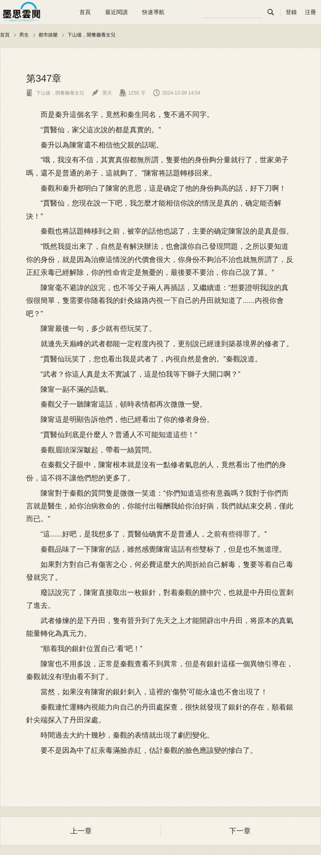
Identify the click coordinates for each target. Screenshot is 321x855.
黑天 (102, 93)
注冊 (310, 12)
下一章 (240, 831)
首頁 (85, 12)
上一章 (81, 831)
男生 (24, 35)
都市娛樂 (48, 35)
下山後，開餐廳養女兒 (91, 35)
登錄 (291, 12)
